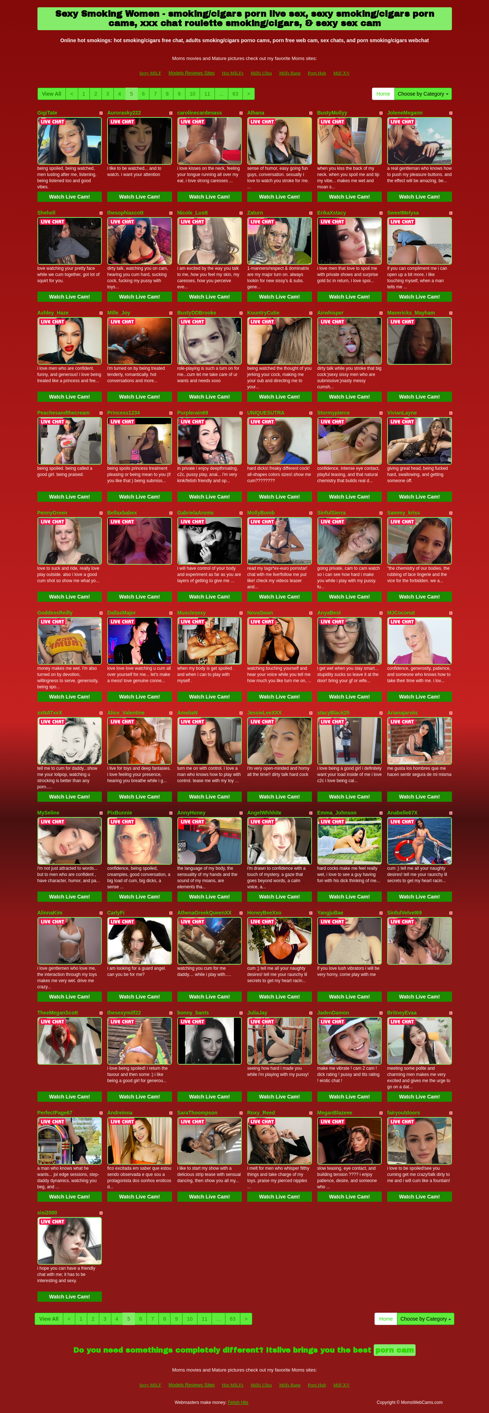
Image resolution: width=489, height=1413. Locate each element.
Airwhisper (330, 313)
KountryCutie (263, 313)
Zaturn (255, 213)
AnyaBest (329, 613)
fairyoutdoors (403, 1113)
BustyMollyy (332, 113)
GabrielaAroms (195, 513)
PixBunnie (119, 813)
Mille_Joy (118, 313)
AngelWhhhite (264, 813)
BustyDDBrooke (196, 313)
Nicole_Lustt (192, 213)
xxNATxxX (49, 713)
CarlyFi (115, 913)
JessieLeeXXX (264, 713)
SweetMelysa (403, 213)
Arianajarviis (402, 713)
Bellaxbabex (122, 513)
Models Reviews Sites (191, 73)
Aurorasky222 (124, 113)
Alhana (255, 113)
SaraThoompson (197, 1113)
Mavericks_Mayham (411, 313)
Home (383, 94)
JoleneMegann (404, 113)
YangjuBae (330, 913)
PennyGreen (52, 513)
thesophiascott (125, 213)
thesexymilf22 (124, 1013)
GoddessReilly (55, 613)
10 (193, 94)
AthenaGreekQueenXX (204, 913)
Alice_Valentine (126, 713)
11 (207, 94)
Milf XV (341, 73)
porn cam (395, 1350)
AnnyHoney (191, 813)
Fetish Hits (238, 1402)
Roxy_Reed (261, 1113)
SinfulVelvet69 (404, 913)
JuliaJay (257, 1013)
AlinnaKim (50, 913)
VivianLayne (402, 413)
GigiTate (47, 113)
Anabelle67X (402, 813)
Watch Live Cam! (69, 197)
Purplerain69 (192, 413)
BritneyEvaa (402, 1013)
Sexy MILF (150, 73)
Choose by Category (423, 94)
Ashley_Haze (53, 313)
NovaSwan (260, 613)
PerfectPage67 (55, 1113)
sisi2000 (47, 1213)
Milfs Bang (290, 73)
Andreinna (119, 1113)
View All (51, 94)
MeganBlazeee (334, 1113)
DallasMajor (121, 613)
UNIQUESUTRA (266, 413)
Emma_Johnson (337, 813)
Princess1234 (123, 413)
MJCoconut (401, 613)
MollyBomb (260, 513)
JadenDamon (333, 1013)
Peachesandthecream (63, 413)
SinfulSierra (331, 513)
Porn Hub (317, 73)
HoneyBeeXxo (264, 913)
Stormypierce (333, 413)
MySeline (48, 813)
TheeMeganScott (57, 1013)
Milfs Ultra (261, 73)
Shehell (46, 213)
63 (236, 94)
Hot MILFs (233, 73)
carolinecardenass (199, 113)
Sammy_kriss (403, 513)
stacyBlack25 (333, 713)
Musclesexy (191, 613)
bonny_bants (193, 1013)
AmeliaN (187, 713)
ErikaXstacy (331, 213)
